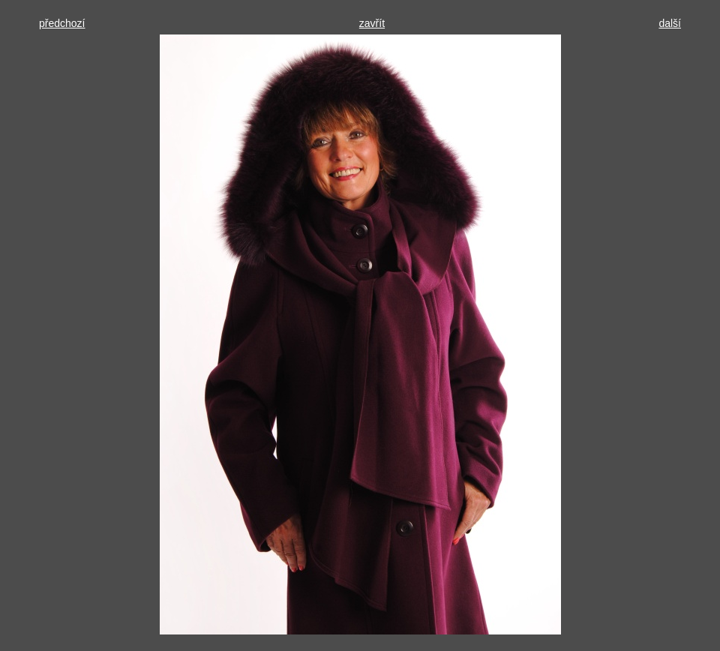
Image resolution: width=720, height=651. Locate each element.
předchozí (62, 23)
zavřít (372, 23)
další (669, 23)
